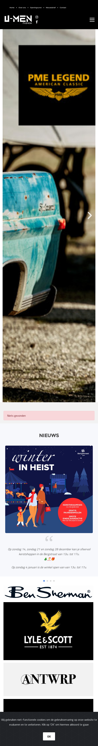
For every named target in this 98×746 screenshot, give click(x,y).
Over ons (22, 8)
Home (12, 8)
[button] (89, 215)
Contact (63, 8)
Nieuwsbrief (51, 8)
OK (49, 736)
